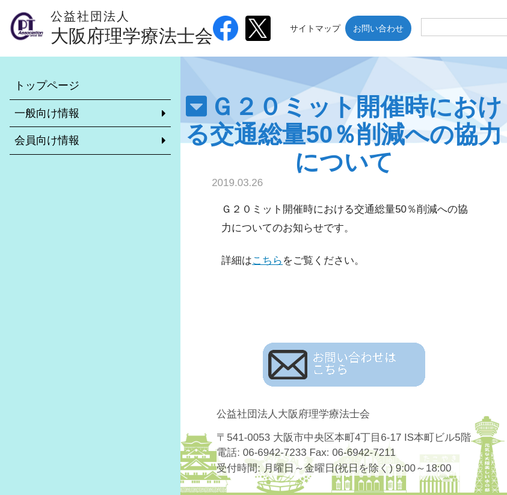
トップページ (46, 85)
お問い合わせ (378, 28)
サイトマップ (315, 28)
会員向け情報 (46, 140)
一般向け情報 (46, 113)
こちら (267, 260)
